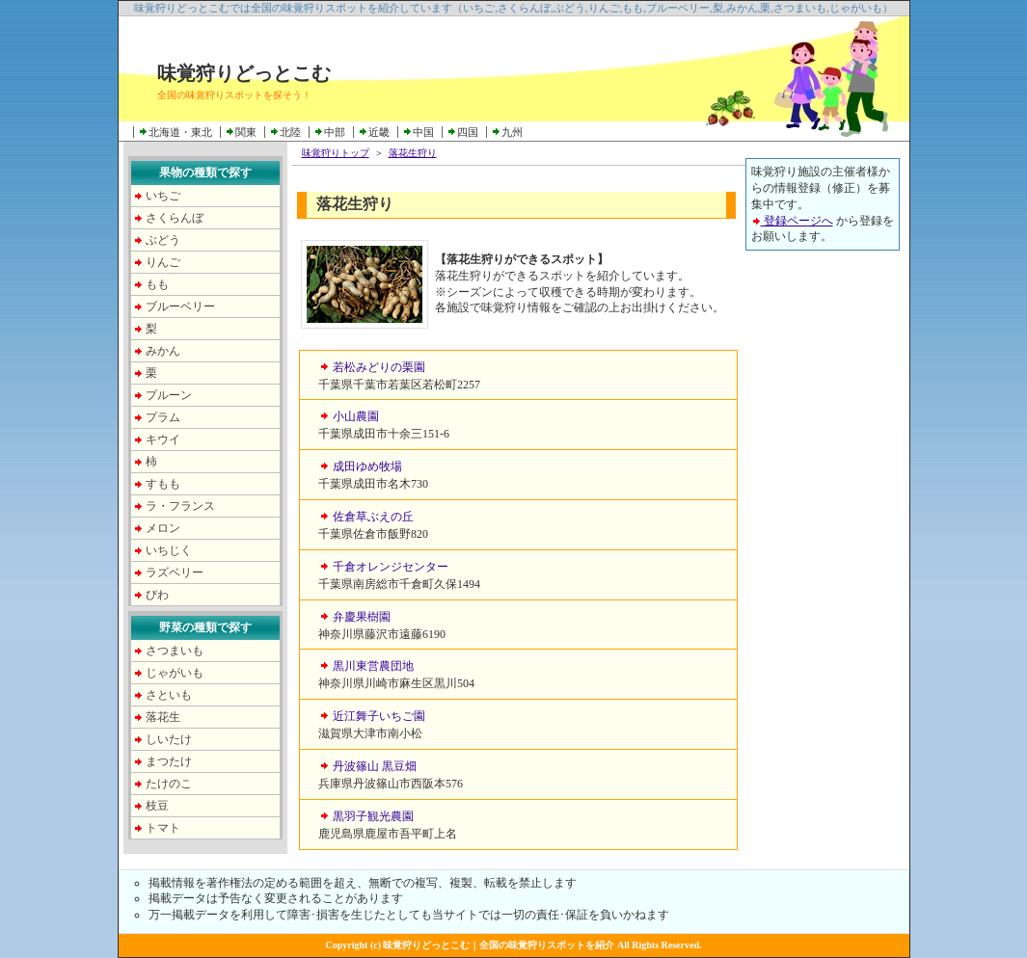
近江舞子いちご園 (379, 716)
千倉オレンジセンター (390, 566)
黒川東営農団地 (373, 666)
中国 (423, 132)
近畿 (379, 132)
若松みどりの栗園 (379, 367)
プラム (163, 417)
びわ (157, 594)
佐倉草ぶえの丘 (373, 516)
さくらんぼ (174, 218)
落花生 (163, 717)
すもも (163, 484)
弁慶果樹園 (362, 617)
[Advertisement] (822, 556)
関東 (246, 132)
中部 (334, 132)
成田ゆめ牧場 (367, 466)
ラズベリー (174, 572)
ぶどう (163, 240)
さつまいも (174, 650)
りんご (163, 262)
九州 (512, 132)
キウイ (163, 439)
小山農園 (356, 416)
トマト (163, 828)
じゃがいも (174, 672)
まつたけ (169, 761)
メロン (163, 528)
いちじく (169, 550)
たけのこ (169, 783)
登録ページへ (792, 220)
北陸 (290, 132)
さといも (169, 695)
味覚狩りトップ (335, 152)
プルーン (169, 395)
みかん (163, 351)
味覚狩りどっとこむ (244, 73)
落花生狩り (413, 152)
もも (157, 284)
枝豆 (157, 805)
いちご (163, 195)
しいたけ (169, 739)
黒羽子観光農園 (373, 816)
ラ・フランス (180, 506)
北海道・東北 (180, 132)
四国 (467, 132)
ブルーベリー (180, 306)
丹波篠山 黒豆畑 (375, 766)
